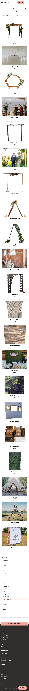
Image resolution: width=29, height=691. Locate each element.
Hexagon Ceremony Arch (14, 92)
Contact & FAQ (4, 670)
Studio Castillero (4, 658)
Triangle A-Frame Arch (14, 218)
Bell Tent (14, 497)
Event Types (3, 678)
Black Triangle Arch (14, 244)
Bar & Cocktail (3, 639)
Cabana (14, 41)
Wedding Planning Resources (6, 680)
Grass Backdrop (14, 370)
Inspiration (3, 674)
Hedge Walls (14, 471)
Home (2, 667)
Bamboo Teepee (14, 522)
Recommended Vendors (5, 672)
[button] (26, 2)
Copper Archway (14, 269)
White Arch (14, 168)
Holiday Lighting (4, 683)
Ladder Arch (15, 294)
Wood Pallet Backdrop (14, 345)
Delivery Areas (4, 676)
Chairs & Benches (4, 635)
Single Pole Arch (14, 142)
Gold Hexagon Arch (14, 66)
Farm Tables (3, 633)
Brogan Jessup (4, 653)
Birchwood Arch (14, 193)
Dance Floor (3, 643)
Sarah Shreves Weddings (6, 660)
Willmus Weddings (4, 655)
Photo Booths (3, 646)
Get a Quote (21, 2)
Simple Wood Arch (14, 117)
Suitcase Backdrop (14, 446)
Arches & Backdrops (5, 641)
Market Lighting (4, 644)
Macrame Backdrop (14, 320)
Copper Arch (14, 547)
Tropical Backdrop (14, 395)
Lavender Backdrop (14, 421)
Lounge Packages (4, 637)
